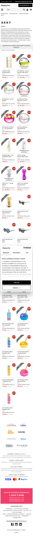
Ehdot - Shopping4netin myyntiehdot (14, 514)
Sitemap (23, 530)
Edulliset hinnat (17, 512)
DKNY (2, 15)
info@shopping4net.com (16, 501)
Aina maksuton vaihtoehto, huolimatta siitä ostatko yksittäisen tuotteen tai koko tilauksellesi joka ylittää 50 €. (16, 455)
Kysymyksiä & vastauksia (21, 509)
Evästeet (28, 514)
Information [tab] (16, 252)
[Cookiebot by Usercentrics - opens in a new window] (23, 248)
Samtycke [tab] (6, 252)
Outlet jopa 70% (6, 1)
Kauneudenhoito (13, 13)
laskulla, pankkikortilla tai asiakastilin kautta (16, 477)
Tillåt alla (16, 282)
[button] (31, 9)
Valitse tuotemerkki (24, 13)
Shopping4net (4, 13)
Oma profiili (9, 509)
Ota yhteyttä (27, 510)
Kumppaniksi (25, 516)
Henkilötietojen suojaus (12, 516)
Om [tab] (27, 252)
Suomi (16, 532)
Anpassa (16, 288)
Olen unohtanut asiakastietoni (12, 510)
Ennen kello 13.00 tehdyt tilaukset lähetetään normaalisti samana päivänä (16, 462)
